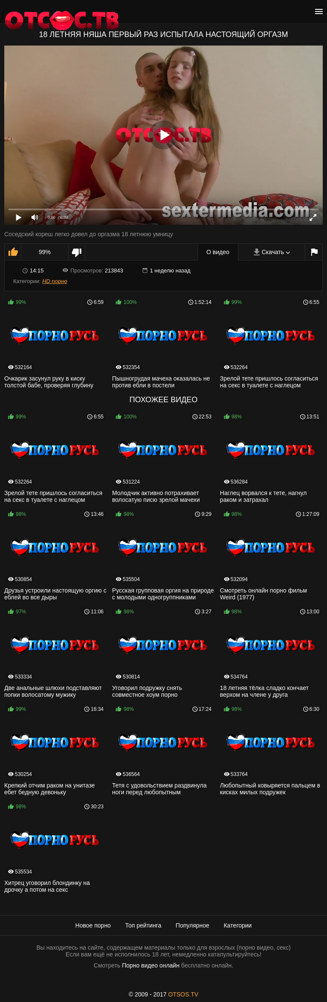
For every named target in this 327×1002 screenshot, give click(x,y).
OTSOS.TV (183, 994)
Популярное (192, 925)
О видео (218, 252)
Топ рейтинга (143, 925)
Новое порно (93, 925)
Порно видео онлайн (150, 965)
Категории (238, 925)
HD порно (54, 281)
